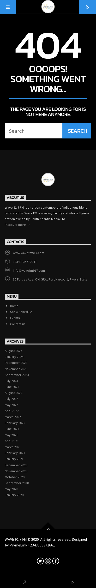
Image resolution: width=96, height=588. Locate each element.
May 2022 (11, 405)
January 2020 (14, 495)
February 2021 (15, 453)
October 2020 (14, 477)
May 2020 (11, 489)
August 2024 (13, 351)
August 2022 (13, 393)
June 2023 (12, 387)
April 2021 (12, 441)
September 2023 (17, 375)
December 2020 (16, 465)
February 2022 (15, 423)
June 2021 (12, 429)
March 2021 (13, 447)
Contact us (17, 324)
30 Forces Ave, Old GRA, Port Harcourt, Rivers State (50, 279)
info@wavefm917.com (29, 270)
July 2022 (11, 399)
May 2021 (11, 435)
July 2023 (11, 381)
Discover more (17, 225)
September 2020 (17, 483)
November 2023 (16, 369)
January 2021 (14, 459)
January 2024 (14, 357)
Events (15, 318)
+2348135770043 (24, 262)
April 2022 (12, 411)
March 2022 (13, 417)
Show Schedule (21, 312)
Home (14, 306)
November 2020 (16, 471)
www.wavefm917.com (28, 253)
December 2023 (16, 362)
